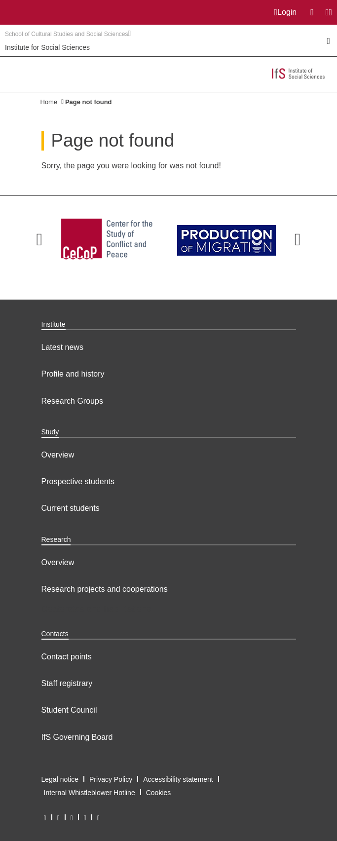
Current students (70, 508)
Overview (58, 455)
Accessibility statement (178, 779)
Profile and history (73, 374)
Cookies (158, 793)
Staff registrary (67, 683)
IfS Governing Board (77, 737)
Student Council (69, 710)
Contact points (66, 656)
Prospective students (78, 481)
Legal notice (60, 779)
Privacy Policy (110, 779)
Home (49, 102)
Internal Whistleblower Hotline (89, 793)
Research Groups (72, 401)
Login (285, 12)
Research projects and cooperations (104, 589)
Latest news (62, 347)
